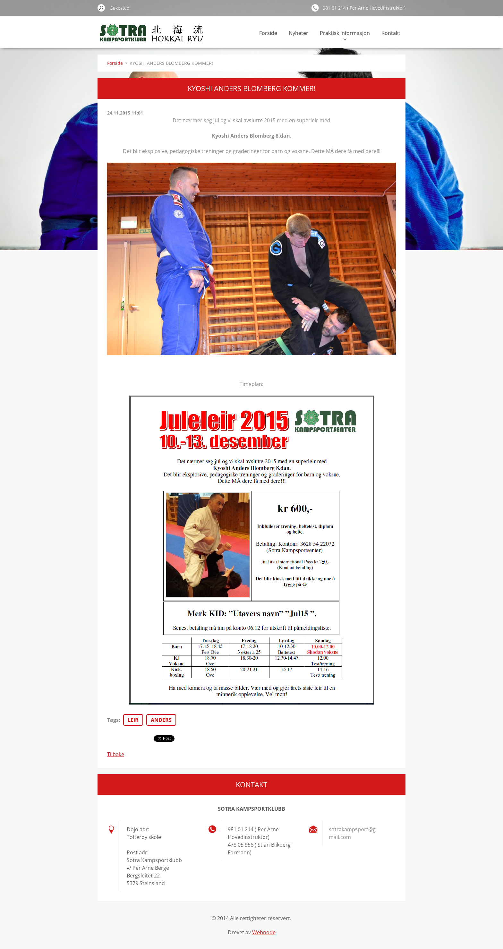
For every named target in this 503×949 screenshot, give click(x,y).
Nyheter (298, 33)
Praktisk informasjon (344, 35)
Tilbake (115, 754)
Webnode (264, 932)
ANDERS (161, 719)
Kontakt (390, 33)
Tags (113, 719)
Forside (268, 33)
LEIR (133, 719)
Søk (101, 7)
